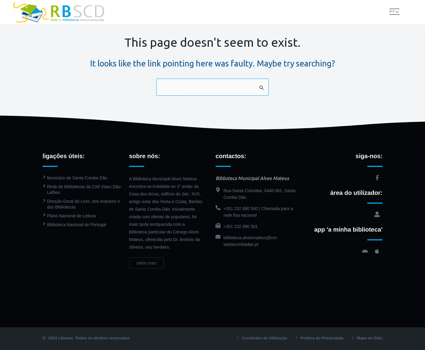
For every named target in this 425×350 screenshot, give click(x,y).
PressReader (251, 5)
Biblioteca (182, 5)
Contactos (212, 18)
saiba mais (146, 267)
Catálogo (216, 5)
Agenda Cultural (292, 5)
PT (392, 11)
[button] (382, 11)
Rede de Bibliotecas (137, 5)
